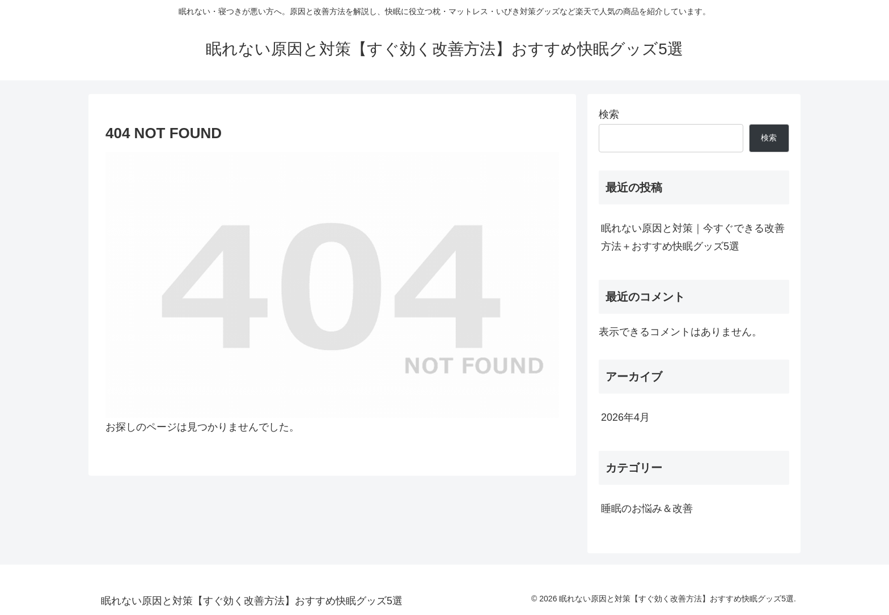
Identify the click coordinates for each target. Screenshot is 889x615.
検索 (609, 114)
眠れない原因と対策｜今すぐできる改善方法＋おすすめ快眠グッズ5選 (693, 237)
